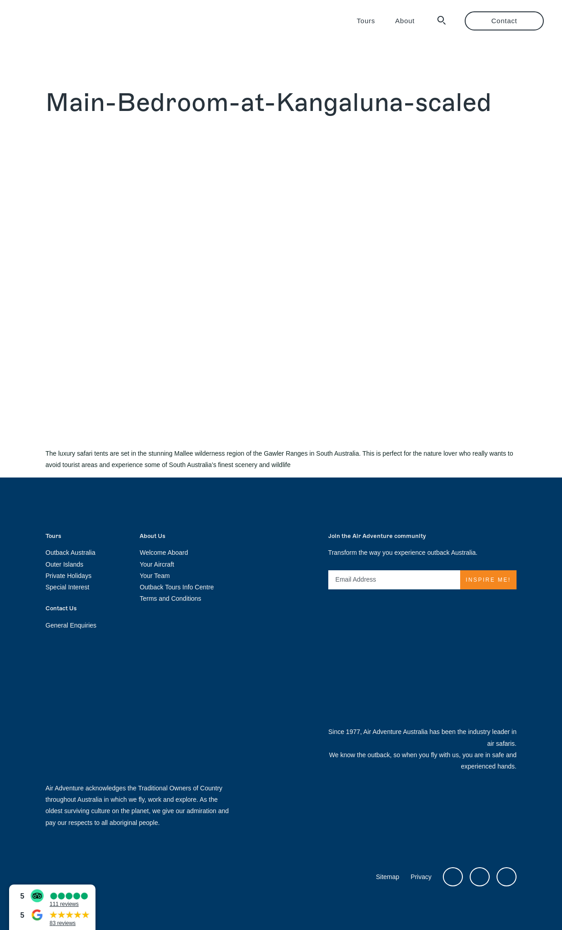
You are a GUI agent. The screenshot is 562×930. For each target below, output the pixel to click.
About (405, 21)
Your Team (155, 575)
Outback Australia (70, 552)
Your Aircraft (157, 564)
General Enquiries (70, 625)
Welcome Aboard (164, 552)
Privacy (421, 876)
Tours (366, 21)
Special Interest (67, 587)
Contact (504, 21)
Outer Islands (64, 564)
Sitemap (387, 876)
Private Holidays (68, 575)
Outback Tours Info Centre (177, 587)
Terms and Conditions (170, 598)
